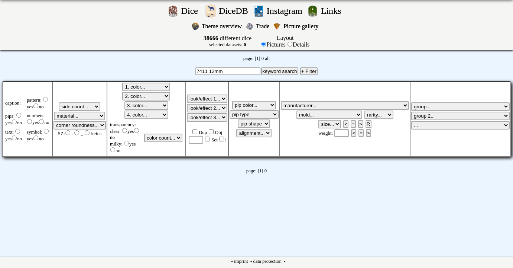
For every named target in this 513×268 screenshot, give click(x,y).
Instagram (286, 11)
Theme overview (222, 26)
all (267, 58)
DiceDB (234, 11)
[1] (257, 58)
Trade (263, 26)
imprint (241, 261)
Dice (191, 11)
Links (333, 11)
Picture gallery (302, 26)
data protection (268, 261)
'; (79, 106)
